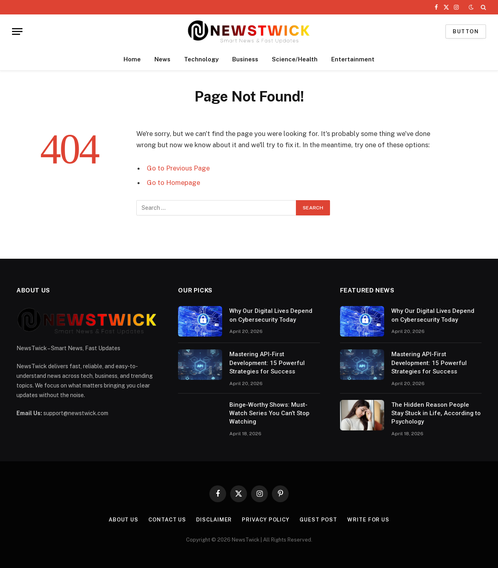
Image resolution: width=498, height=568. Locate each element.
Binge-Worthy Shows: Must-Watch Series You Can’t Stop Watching (269, 413)
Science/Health (295, 59)
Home (132, 59)
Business (245, 59)
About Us (123, 520)
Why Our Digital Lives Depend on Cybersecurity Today (270, 315)
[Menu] (17, 31)
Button (466, 31)
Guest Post (318, 520)
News (162, 59)
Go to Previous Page (178, 168)
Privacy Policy (265, 520)
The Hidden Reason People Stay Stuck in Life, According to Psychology (436, 413)
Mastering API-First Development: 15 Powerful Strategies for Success (267, 363)
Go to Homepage (173, 183)
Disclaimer (214, 520)
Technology (201, 59)
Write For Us (368, 520)
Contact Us (167, 520)
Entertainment (353, 59)
